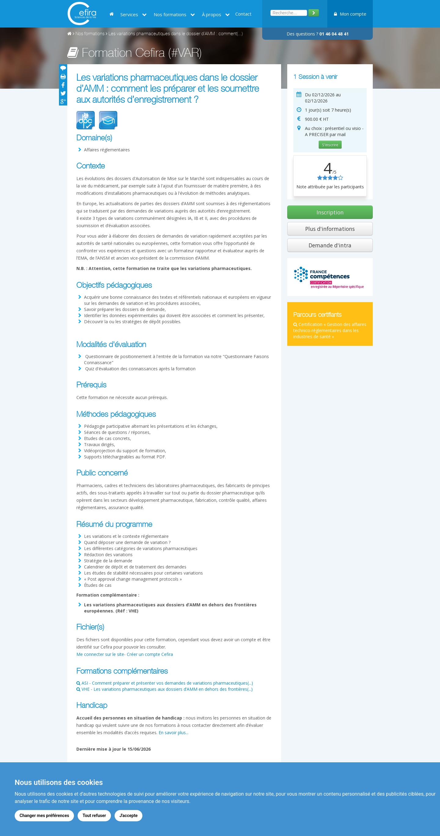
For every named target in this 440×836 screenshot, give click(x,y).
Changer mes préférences (44, 815)
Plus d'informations (330, 228)
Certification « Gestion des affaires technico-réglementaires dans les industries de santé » (329, 330)
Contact (243, 14)
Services (133, 14)
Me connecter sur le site (100, 654)
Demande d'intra (330, 245)
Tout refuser (94, 815)
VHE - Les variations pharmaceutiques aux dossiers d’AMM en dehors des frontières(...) (164, 689)
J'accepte (128, 815)
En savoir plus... (174, 732)
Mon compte (350, 14)
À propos (216, 14)
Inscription (330, 212)
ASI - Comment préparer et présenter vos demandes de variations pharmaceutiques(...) (164, 683)
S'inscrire (330, 144)
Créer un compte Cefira (150, 654)
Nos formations (174, 14)
